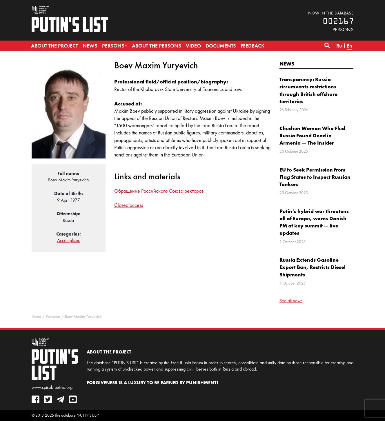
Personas (53, 316)
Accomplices (68, 240)
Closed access (128, 205)
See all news (290, 300)
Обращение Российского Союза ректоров (159, 191)
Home (36, 316)
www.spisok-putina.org (52, 387)
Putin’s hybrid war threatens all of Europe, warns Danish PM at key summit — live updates (314, 222)
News (286, 63)
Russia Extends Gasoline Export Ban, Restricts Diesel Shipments (312, 267)
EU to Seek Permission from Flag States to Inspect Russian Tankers (315, 176)
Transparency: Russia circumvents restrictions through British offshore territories (308, 90)
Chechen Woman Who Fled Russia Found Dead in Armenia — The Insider (312, 135)
